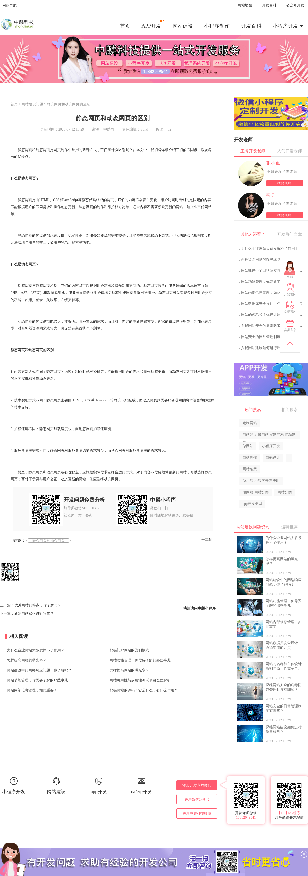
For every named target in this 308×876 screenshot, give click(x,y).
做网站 (248, 446)
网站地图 (245, 5)
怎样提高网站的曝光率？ (26, 660)
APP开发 (153, 24)
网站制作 (250, 458)
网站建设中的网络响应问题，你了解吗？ (39, 670)
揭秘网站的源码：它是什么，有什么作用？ (144, 690)
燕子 (271, 195)
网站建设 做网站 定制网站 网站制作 (269, 436)
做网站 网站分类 (256, 492)
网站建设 (182, 26)
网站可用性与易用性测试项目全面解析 (140, 680)
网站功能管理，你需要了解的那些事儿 (37, 680)
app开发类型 (252, 504)
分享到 (206, 540)
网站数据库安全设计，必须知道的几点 (271, 304)
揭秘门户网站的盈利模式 (129, 650)
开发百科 (269, 5)
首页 (125, 26)
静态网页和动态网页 (48, 540)
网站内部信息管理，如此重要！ (32, 690)
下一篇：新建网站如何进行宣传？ (27, 613)
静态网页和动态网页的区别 (68, 104)
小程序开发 (285, 26)
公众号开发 (295, 5)
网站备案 (250, 469)
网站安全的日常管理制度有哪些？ (268, 337)
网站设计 (273, 458)
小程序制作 (217, 26)
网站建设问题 (32, 104)
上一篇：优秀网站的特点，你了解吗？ (30, 605)
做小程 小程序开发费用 (261, 481)
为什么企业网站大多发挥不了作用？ (35, 650)
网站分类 (284, 492)
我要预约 (284, 183)
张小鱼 (273, 163)
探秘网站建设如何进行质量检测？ (268, 348)
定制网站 (250, 423)
